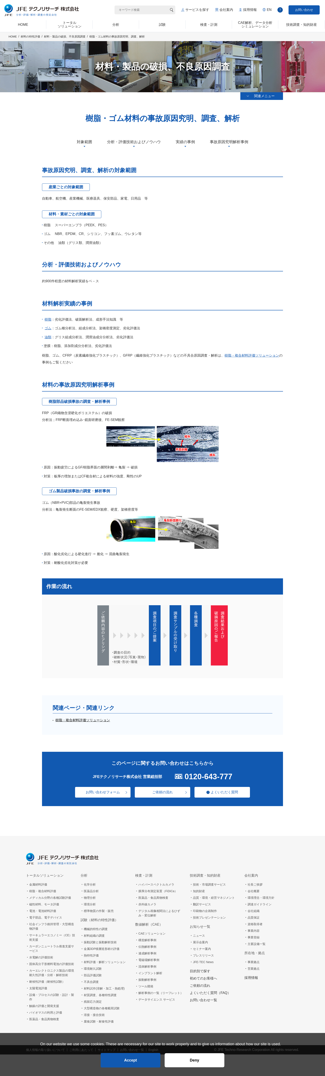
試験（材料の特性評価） (99, 920)
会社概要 (254, 891)
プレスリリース (203, 955)
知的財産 (199, 891)
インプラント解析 (150, 973)
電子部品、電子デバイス (45, 917)
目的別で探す (200, 971)
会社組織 (254, 911)
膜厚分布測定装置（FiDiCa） (157, 891)
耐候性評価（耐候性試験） (47, 981)
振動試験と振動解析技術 (100, 942)
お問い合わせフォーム (103, 792)
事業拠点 (254, 962)
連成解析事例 (147, 953)
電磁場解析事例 (148, 960)
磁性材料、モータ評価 (44, 904)
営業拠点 (254, 968)
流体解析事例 (147, 966)
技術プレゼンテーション (209, 917)
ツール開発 (145, 986)
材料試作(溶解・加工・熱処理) (104, 988)
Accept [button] (130, 1060)
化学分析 (90, 884)
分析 (84, 875)
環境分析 (90, 904)
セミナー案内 (202, 949)
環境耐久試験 (93, 968)
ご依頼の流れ (162, 792)
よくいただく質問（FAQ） (210, 993)
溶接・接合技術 (94, 1015)
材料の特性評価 (30, 36)
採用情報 (250, 10)
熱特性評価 (91, 955)
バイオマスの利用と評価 (45, 1012)
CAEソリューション (151, 933)
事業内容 (254, 930)
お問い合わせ (304, 10)
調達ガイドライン (259, 904)
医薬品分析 (91, 891)
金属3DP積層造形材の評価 (101, 949)
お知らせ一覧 (200, 926)
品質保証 (254, 917)
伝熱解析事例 (147, 946)
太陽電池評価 (38, 988)
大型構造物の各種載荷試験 (102, 1008)
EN (269, 10)
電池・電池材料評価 (42, 911)
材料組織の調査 (94, 935)
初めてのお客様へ (203, 978)
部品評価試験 (93, 975)
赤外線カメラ (147, 904)
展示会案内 (200, 942)
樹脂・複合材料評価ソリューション (252, 355)
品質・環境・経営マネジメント (214, 897)
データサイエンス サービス (156, 999)
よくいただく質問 (224, 792)
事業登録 (254, 937)
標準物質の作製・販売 (99, 911)
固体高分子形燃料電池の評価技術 (51, 964)
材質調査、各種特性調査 (100, 995)
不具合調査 (91, 982)
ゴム (48, 328)
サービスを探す (197, 10)
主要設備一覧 (257, 944)
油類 (48, 337)
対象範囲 (84, 142)
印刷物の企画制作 (205, 911)
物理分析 (90, 897)
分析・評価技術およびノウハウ (134, 142)
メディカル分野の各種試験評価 (50, 897)
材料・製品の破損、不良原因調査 (65, 36)
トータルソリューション (45, 875)
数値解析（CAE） (149, 924)
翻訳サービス (202, 904)
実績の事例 (185, 142)
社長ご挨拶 (255, 884)
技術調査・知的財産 (205, 875)
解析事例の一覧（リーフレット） (160, 993)
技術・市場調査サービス (209, 884)
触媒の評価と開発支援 (44, 1006)
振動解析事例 (147, 979)
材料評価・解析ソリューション (105, 962)
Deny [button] (194, 1060)
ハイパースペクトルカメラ (156, 884)
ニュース (199, 935)
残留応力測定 (93, 1001)
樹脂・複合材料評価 (42, 891)
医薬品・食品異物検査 (44, 1019)
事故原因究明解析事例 (229, 142)
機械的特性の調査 (96, 929)
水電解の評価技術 (41, 957)
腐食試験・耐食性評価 (99, 1021)
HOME (13, 36)
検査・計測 (143, 875)
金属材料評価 (38, 884)
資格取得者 (255, 924)
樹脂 (48, 319)
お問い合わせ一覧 (203, 1000)
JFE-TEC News (203, 962)
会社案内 (226, 10)
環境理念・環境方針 (261, 897)
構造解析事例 (147, 940)
